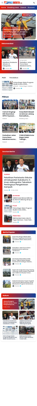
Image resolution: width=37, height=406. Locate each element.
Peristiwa (16, 216)
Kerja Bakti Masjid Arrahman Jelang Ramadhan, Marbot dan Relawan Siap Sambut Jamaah (26, 117)
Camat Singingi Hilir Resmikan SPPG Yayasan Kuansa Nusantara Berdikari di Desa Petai (9, 118)
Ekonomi (31, 7)
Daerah (23, 7)
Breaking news (13, 7)
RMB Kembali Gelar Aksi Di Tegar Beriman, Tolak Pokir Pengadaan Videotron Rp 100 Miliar (22, 219)
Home (3, 7)
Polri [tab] (4, 78)
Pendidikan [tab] (13, 78)
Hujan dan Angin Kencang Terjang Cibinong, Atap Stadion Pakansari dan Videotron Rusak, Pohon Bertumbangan (23, 272)
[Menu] (2, 3)
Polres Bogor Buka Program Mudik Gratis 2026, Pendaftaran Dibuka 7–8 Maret (22, 209)
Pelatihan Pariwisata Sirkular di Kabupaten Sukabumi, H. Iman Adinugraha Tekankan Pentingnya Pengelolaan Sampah (18, 182)
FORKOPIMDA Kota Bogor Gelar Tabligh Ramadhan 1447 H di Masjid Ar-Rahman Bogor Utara (26, 141)
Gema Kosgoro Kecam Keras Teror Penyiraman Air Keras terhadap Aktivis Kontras (16, 31)
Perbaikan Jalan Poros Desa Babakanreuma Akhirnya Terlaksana (25, 65)
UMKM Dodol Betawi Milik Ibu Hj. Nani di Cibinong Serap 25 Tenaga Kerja (23, 199)
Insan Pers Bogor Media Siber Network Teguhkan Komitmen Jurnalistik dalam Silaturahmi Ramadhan (21, 239)
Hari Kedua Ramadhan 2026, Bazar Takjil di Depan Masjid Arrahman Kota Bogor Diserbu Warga (22, 261)
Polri (15, 206)
